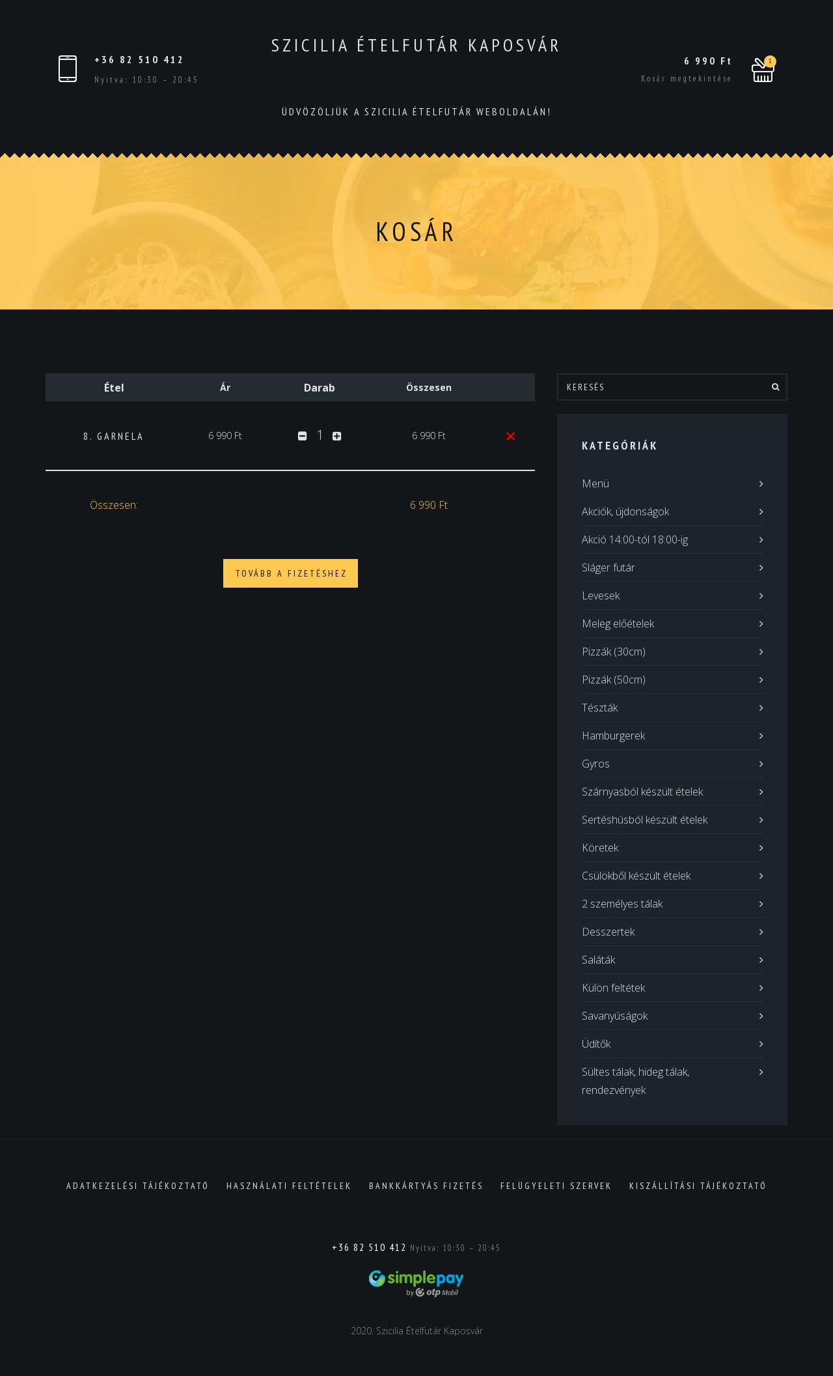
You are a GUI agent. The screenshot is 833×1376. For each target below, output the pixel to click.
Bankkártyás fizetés (426, 1186)
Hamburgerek (613, 735)
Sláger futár (608, 567)
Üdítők (596, 1044)
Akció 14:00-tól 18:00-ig (635, 539)
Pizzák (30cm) (614, 651)
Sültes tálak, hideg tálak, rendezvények (635, 1081)
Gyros (596, 763)
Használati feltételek (289, 1186)
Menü (595, 483)
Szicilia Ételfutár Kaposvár (416, 45)
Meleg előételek (618, 623)
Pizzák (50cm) (614, 679)
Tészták (600, 707)
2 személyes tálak (622, 903)
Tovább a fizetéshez (292, 573)
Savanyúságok (615, 1016)
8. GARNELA (113, 435)
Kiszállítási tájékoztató (698, 1186)
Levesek (601, 595)
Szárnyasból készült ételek (642, 791)
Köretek (600, 847)
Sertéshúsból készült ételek (644, 819)
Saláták (598, 960)
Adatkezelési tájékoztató (138, 1186)
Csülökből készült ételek (636, 875)
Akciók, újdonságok (625, 511)
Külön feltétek (613, 988)
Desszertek (608, 931)
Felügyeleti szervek (556, 1186)
